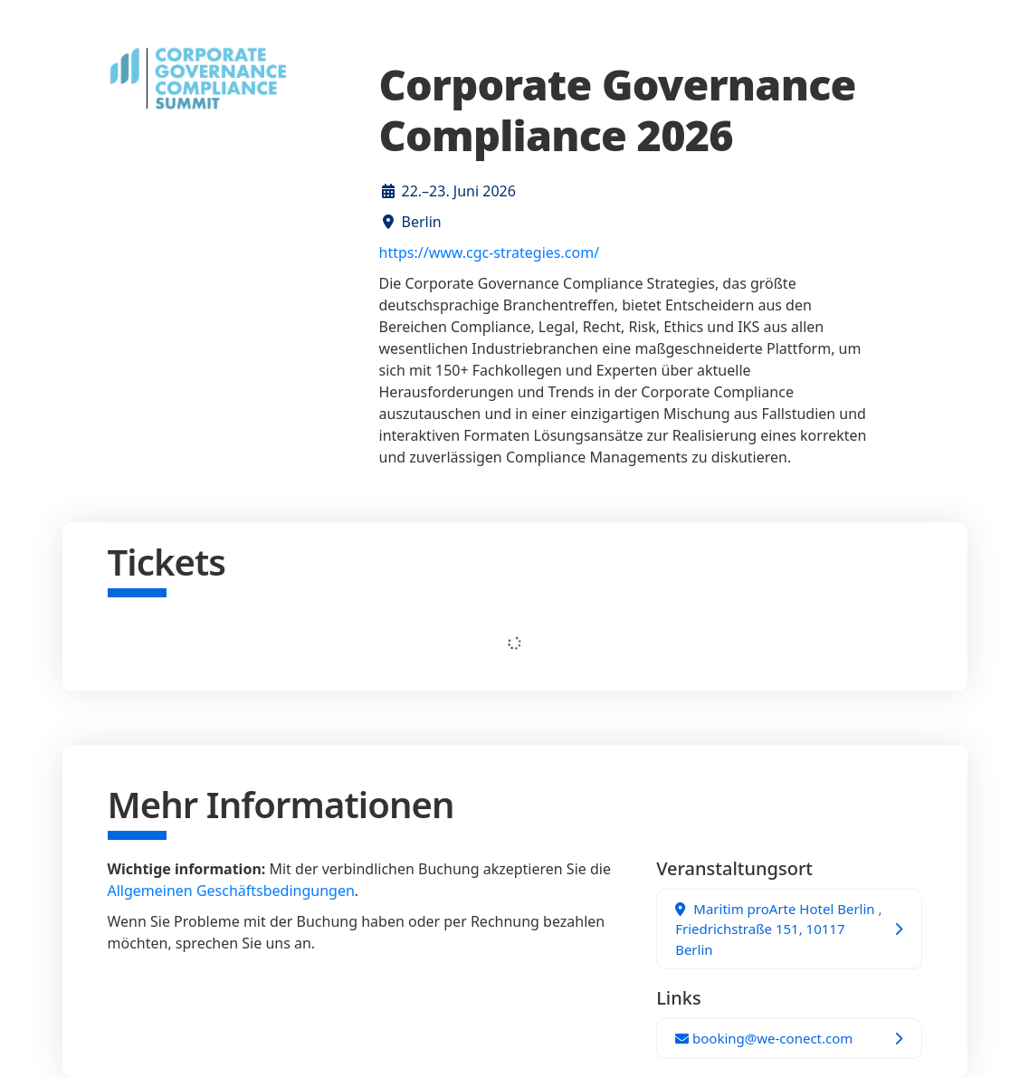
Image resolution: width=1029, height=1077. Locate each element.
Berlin (422, 222)
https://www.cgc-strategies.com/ (489, 252)
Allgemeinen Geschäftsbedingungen (231, 891)
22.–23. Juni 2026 (459, 191)
